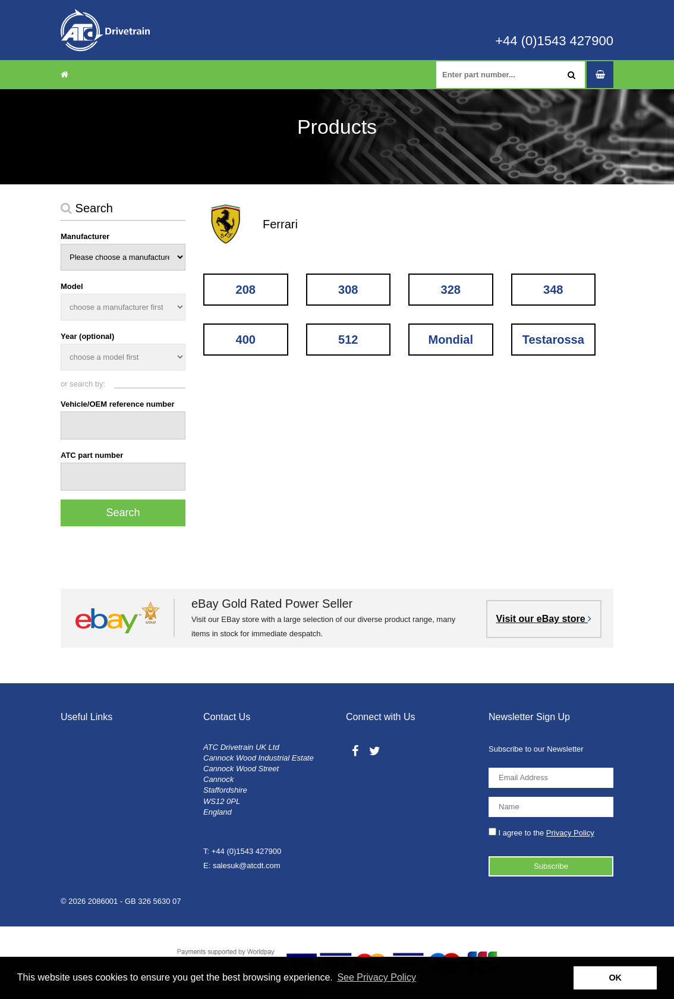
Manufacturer (85, 236)
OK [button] (615, 977)
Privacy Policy (570, 832)
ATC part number (92, 455)
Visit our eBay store (543, 619)
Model (72, 286)
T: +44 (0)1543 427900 (242, 851)
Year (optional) (87, 336)
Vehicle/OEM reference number (117, 404)
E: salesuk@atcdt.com (242, 865)
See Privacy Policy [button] (376, 977)
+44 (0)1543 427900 (554, 41)
